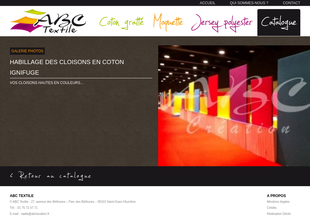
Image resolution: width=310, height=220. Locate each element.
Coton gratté (122, 21)
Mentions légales (278, 201)
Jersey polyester (222, 21)
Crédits (272, 207)
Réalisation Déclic (279, 213)
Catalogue (278, 21)
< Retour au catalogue (51, 175)
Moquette (168, 21)
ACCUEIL (207, 3)
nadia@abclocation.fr (35, 213)
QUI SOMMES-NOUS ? (249, 3)
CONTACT (291, 3)
